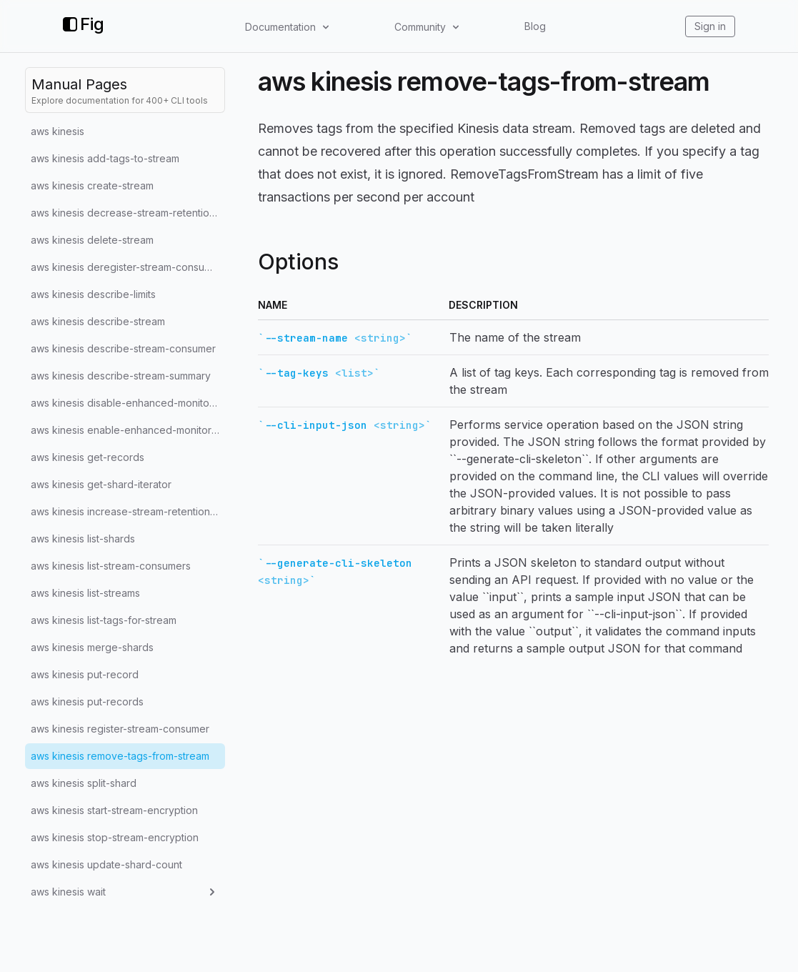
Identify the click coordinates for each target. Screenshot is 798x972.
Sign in (710, 26)
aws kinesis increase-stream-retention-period (128, 511)
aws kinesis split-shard (83, 783)
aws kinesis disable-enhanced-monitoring (128, 403)
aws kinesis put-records (87, 701)
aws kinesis (57, 131)
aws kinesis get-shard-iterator (101, 484)
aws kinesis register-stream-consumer (120, 729)
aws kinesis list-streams (85, 593)
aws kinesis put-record (85, 674)
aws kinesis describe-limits (93, 294)
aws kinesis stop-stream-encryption (115, 837)
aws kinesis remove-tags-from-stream (120, 756)
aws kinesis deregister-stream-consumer (126, 267)
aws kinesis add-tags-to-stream (105, 158)
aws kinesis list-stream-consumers (111, 566)
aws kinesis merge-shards (92, 647)
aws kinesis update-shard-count (106, 864)
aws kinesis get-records (87, 457)
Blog (535, 26)
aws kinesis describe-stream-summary (121, 376)
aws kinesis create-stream (92, 185)
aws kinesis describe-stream (98, 321)
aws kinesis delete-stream (92, 240)
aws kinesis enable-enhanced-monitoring (128, 430)
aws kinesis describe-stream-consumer (123, 348)
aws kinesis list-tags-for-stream (103, 620)
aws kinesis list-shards (83, 538)
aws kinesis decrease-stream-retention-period (128, 213)
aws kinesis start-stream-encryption (114, 810)
